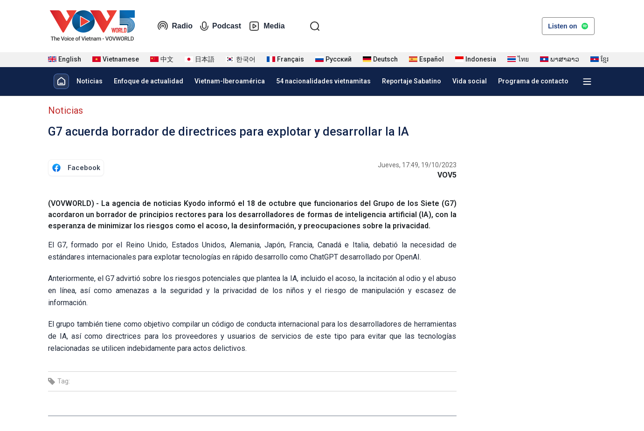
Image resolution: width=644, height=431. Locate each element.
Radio (175, 26)
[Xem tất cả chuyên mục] (587, 81)
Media (266, 26)
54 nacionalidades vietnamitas (323, 81)
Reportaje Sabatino (411, 81)
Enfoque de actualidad (148, 81)
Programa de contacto (533, 81)
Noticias (89, 81)
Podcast (220, 26)
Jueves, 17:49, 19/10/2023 (417, 165)
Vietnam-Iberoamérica (229, 81)
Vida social (469, 81)
